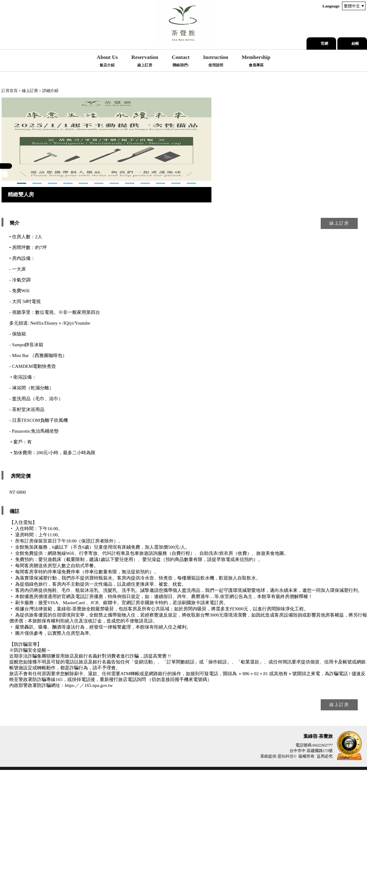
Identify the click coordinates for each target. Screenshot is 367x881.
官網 (324, 43)
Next (6, 195)
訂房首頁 (10, 90)
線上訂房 (339, 334)
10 (160, 294)
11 (176, 294)
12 (191, 294)
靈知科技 (285, 867)
